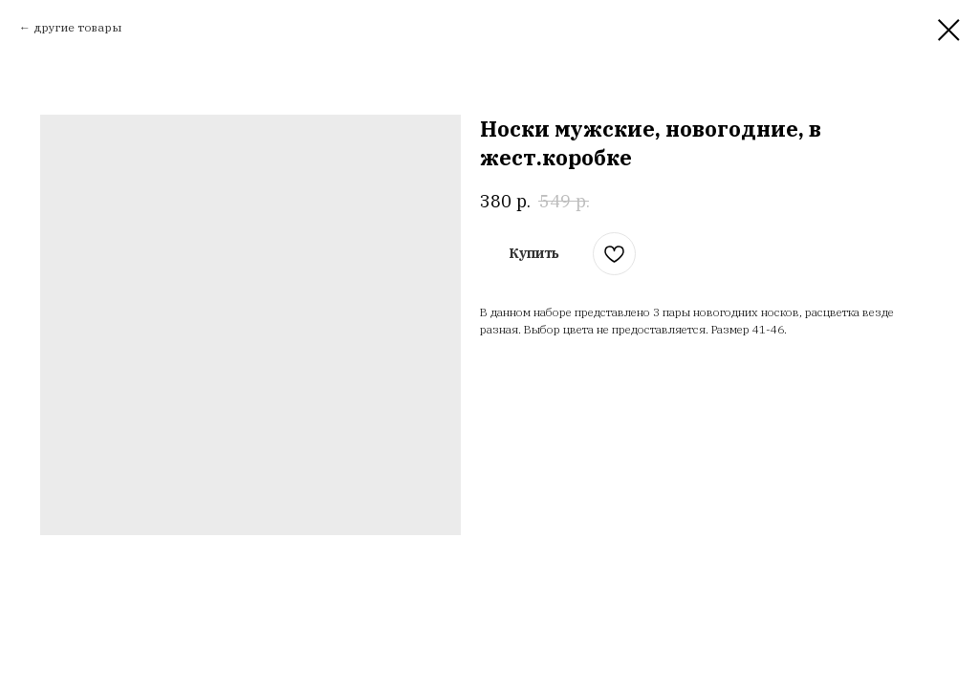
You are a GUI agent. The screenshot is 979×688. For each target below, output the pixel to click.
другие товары (77, 27)
